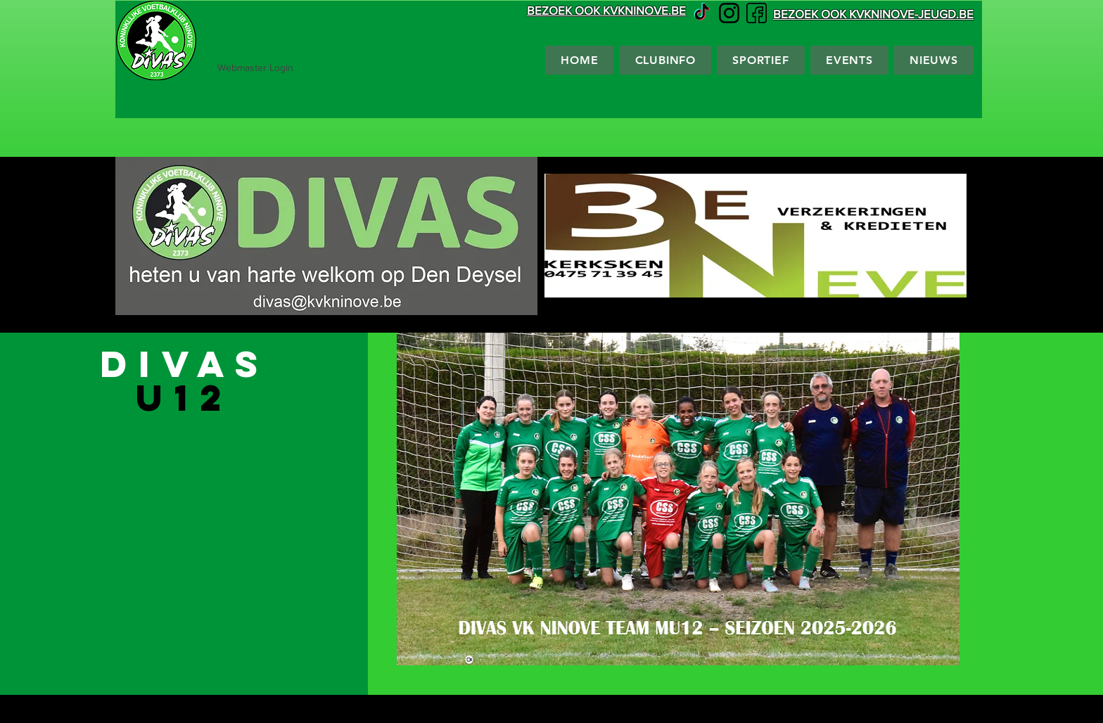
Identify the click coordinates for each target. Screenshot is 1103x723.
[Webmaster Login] (255, 68)
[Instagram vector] (729, 13)
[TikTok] (701, 13)
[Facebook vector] (756, 13)
